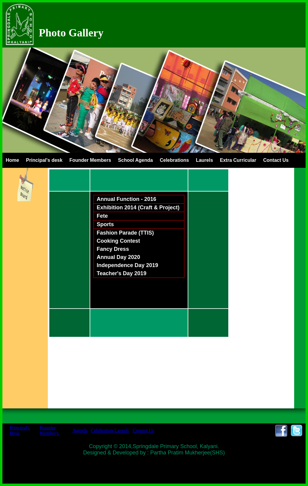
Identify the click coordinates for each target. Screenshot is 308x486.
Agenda (80, 430)
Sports (105, 224)
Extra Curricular (238, 160)
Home (12, 160)
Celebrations (174, 160)
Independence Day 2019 (127, 265)
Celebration (102, 430)
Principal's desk (44, 160)
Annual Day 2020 (118, 257)
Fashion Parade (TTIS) (125, 233)
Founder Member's (49, 430)
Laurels (204, 160)
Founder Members (90, 160)
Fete (102, 216)
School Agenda (135, 160)
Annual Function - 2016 (126, 199)
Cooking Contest (118, 241)
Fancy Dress (113, 249)
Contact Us (275, 160)
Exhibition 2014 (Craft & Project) (138, 208)
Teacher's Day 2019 (121, 273)
